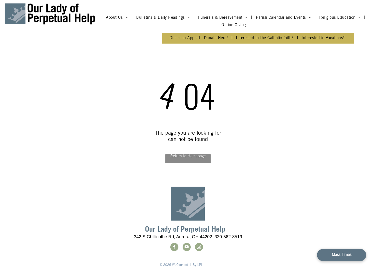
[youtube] (187, 247)
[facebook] (174, 247)
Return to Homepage (188, 156)
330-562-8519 (228, 236)
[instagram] (199, 247)
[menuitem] (117, 17)
